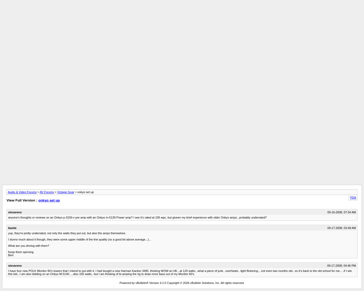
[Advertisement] (182, 14)
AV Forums (47, 192)
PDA (353, 197)
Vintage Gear (65, 192)
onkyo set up (49, 200)
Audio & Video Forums (22, 192)
